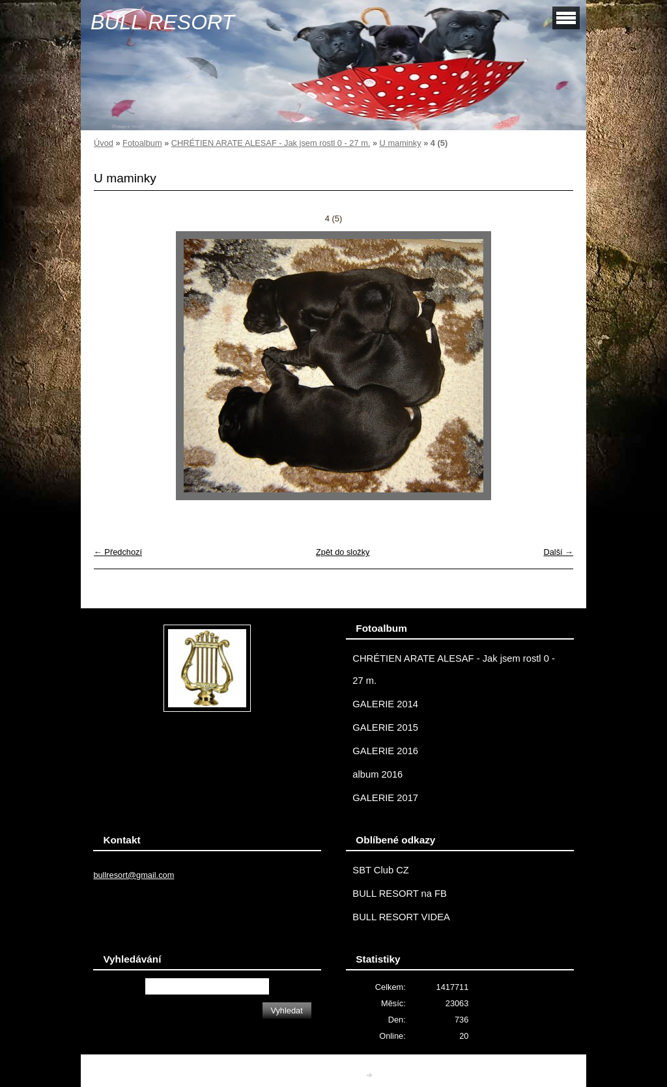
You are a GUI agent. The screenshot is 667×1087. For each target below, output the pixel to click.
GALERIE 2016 (385, 751)
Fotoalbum (142, 143)
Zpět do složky (343, 552)
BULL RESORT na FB (399, 893)
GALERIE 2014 (385, 704)
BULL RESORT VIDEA (400, 917)
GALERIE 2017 (385, 798)
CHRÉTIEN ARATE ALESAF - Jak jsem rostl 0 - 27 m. (271, 143)
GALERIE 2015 (385, 727)
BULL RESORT (162, 22)
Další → (558, 552)
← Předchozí (118, 552)
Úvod (103, 143)
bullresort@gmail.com (133, 875)
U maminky (400, 143)
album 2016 (377, 774)
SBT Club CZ (380, 870)
